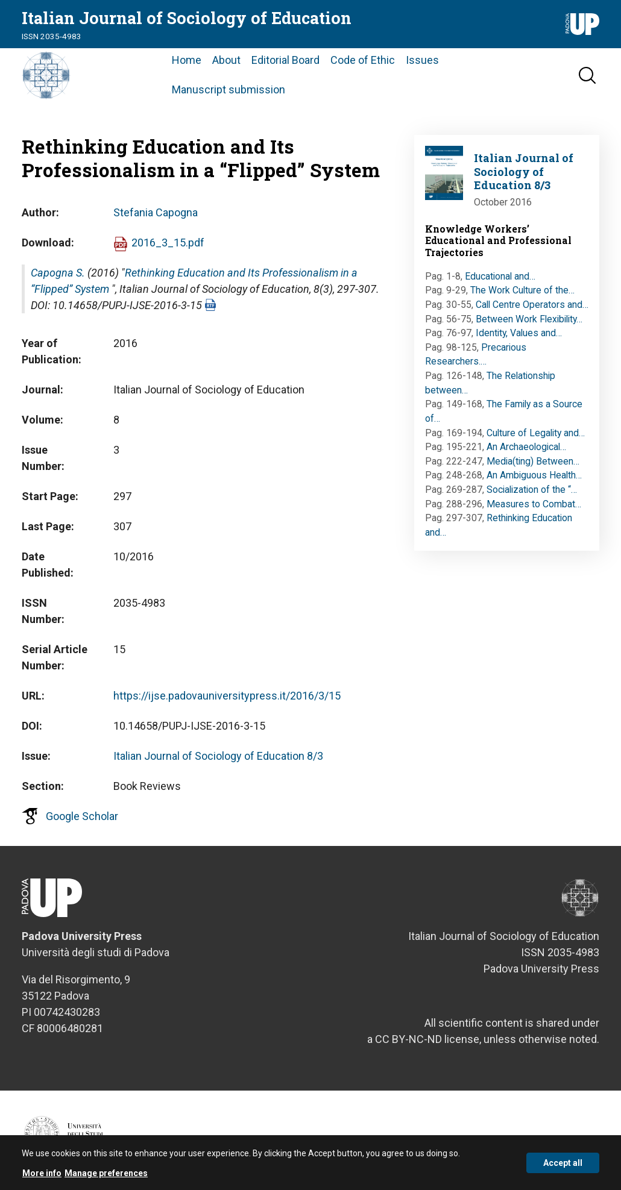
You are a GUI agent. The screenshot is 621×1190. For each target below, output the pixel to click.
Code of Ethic (362, 60)
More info (41, 1178)
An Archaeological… (526, 447)
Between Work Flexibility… (529, 319)
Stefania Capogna (155, 212)
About (226, 60)
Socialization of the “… (532, 489)
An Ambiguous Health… (534, 475)
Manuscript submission (228, 89)
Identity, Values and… (519, 333)
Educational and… (500, 276)
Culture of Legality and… (536, 433)
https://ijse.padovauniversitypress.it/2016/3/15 (227, 695)
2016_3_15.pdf (167, 242)
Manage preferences (106, 1178)
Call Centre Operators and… (532, 304)
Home (186, 60)
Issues (422, 60)
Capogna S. (58, 272)
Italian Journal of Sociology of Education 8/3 (218, 756)
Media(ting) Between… (533, 461)
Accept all (562, 1167)
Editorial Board (285, 60)
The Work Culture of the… (522, 290)
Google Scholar (82, 816)
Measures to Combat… (534, 504)
